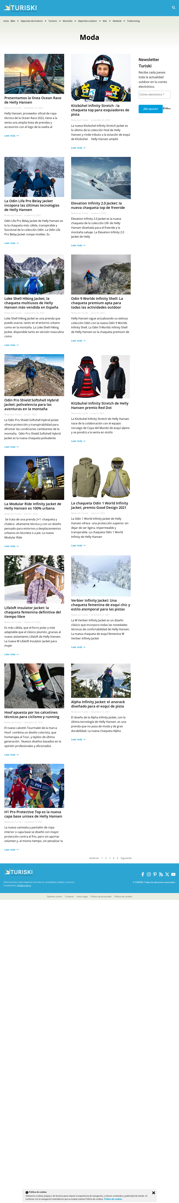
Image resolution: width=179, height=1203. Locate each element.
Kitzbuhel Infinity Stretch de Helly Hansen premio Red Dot (99, 405)
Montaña (69, 21)
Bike (15, 21)
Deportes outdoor (89, 21)
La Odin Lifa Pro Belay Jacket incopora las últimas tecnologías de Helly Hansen (31, 205)
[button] (173, 8)
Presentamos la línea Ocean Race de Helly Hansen (32, 100)
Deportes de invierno (34, 21)
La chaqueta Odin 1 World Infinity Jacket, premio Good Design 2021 (99, 505)
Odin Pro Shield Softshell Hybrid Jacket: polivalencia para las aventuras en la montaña (31, 404)
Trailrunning (133, 20)
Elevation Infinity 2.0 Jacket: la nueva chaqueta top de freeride (98, 205)
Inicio (6, 20)
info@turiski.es (24, 885)
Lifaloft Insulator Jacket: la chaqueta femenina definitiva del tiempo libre (32, 612)
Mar (107, 21)
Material (119, 21)
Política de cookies (113, 1199)
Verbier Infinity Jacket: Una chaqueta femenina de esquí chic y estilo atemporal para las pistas (100, 605)
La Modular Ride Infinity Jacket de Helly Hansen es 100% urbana (32, 506)
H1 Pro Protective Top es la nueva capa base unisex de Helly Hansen (33, 814)
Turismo (54, 21)
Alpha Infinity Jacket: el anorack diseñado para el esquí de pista (98, 704)
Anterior (94, 858)
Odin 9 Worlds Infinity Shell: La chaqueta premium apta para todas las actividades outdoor (97, 303)
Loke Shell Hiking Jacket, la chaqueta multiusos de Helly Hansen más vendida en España (31, 303)
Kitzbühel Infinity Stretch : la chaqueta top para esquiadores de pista (100, 110)
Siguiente (126, 858)
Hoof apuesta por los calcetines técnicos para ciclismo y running (31, 714)
